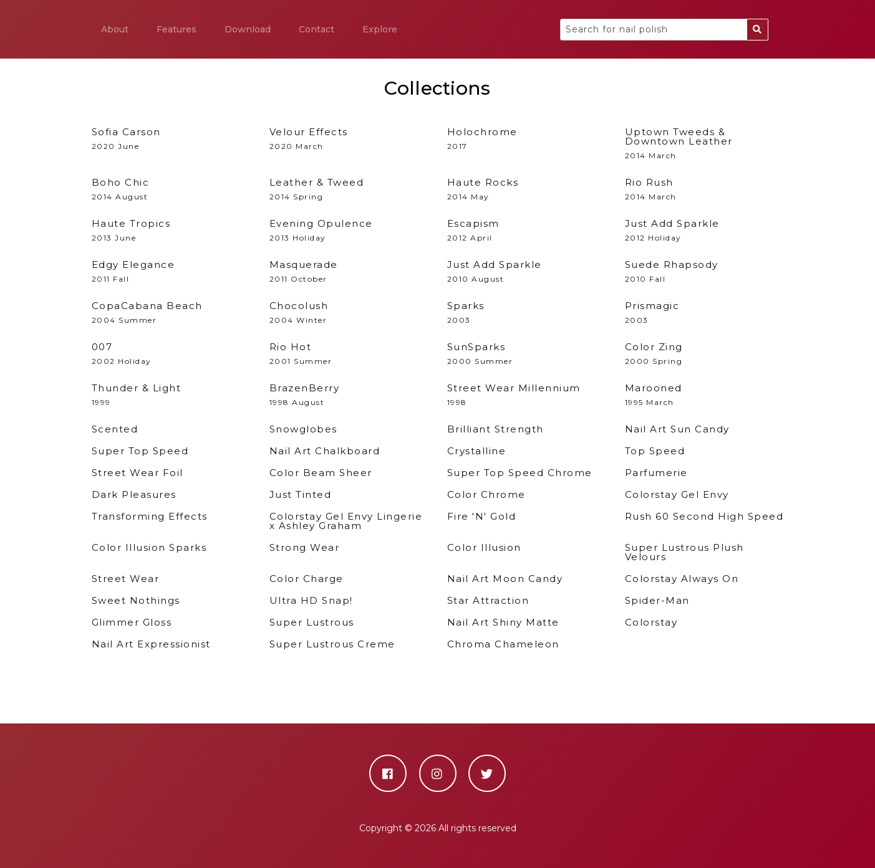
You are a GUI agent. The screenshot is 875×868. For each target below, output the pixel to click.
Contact (316, 29)
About (114, 29)
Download (248, 29)
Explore (379, 29)
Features (176, 29)
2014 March (704, 143)
